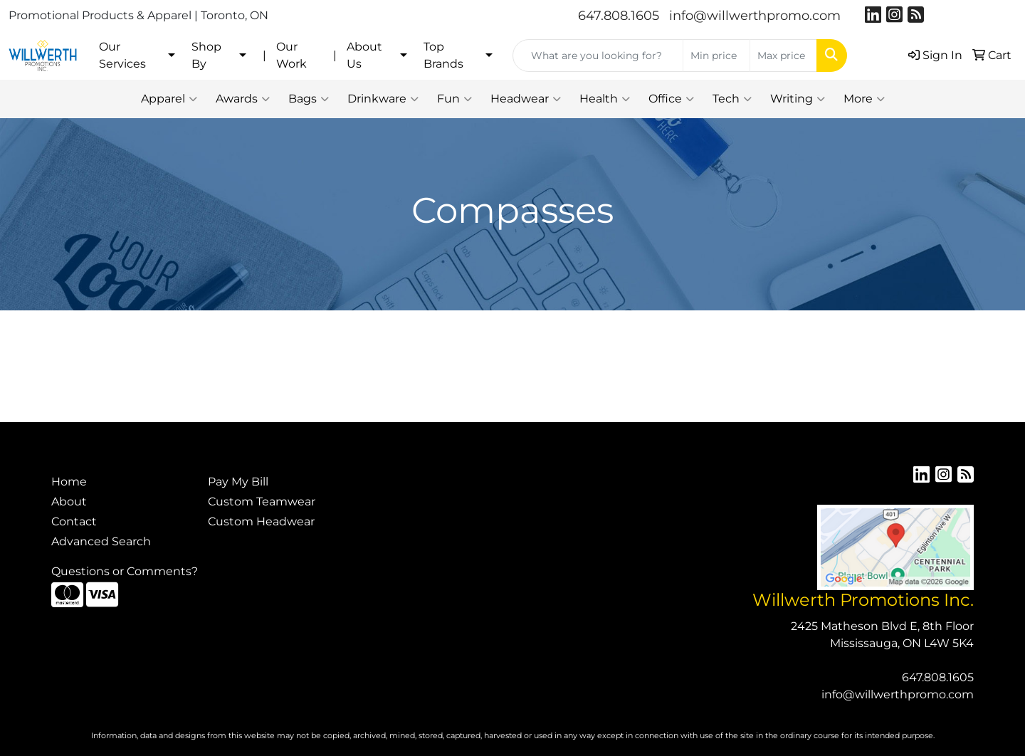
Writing (797, 98)
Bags (308, 98)
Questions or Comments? (124, 571)
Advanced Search (101, 541)
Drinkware (383, 98)
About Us (364, 55)
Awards (243, 98)
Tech (732, 98)
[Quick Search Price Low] (716, 55)
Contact (74, 521)
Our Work (291, 55)
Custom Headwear (261, 521)
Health (604, 98)
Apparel (169, 98)
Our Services (122, 55)
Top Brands (443, 55)
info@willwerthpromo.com (755, 15)
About (69, 501)
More (864, 98)
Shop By (206, 55)
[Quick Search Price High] (783, 55)
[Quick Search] (597, 55)
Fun (454, 98)
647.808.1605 (618, 15)
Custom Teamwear (261, 501)
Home (69, 481)
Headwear (525, 98)
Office (671, 98)
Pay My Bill (238, 481)
